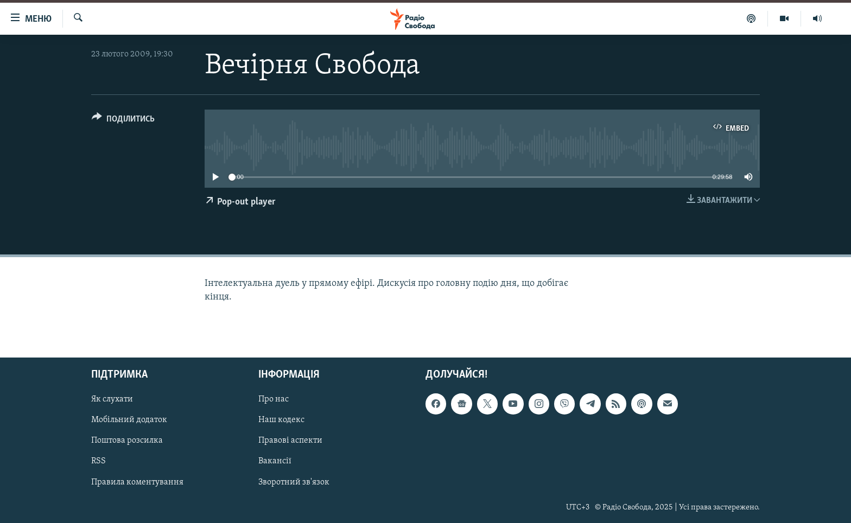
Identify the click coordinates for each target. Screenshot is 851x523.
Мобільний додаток (129, 420)
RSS (98, 461)
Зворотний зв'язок (293, 481)
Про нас (273, 399)
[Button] (123, 121)
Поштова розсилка (127, 440)
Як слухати (112, 399)
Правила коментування (137, 481)
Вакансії (274, 461)
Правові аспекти (290, 440)
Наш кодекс (281, 420)
